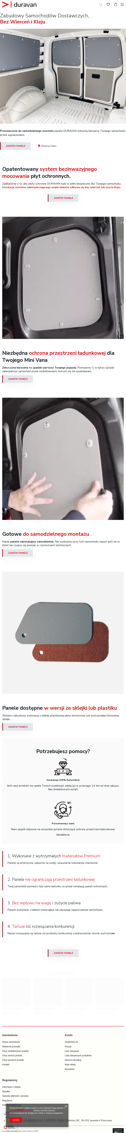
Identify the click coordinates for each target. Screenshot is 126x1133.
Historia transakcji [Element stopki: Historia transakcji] (73, 1060)
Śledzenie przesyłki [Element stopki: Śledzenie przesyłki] (11, 1046)
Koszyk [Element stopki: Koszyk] (68, 1046)
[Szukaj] (100, 4)
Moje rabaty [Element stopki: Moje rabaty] (70, 1064)
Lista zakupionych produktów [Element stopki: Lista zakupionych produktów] (78, 1055)
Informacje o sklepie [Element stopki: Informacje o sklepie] (11, 1087)
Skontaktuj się (63, 834)
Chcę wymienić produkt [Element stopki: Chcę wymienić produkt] (13, 1060)
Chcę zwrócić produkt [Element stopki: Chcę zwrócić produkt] (12, 1055)
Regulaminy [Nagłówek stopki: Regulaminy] (9, 1080)
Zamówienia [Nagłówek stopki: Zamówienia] (10, 1035)
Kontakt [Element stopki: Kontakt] (5, 1064)
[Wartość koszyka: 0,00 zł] (115, 4)
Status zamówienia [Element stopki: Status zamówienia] (11, 1042)
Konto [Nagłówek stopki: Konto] (69, 1035)
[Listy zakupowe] (108, 4)
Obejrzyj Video (47, 146)
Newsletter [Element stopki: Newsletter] (70, 1069)
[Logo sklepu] (19, 4)
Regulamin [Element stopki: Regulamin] (7, 1100)
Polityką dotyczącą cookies (21, 1110)
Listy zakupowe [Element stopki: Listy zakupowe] (72, 1051)
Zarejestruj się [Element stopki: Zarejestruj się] (71, 1042)
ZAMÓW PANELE (15, 146)
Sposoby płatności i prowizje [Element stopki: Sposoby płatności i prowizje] (15, 1096)
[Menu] (122, 4)
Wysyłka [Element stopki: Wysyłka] (6, 1091)
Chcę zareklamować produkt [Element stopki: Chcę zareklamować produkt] (15, 1051)
